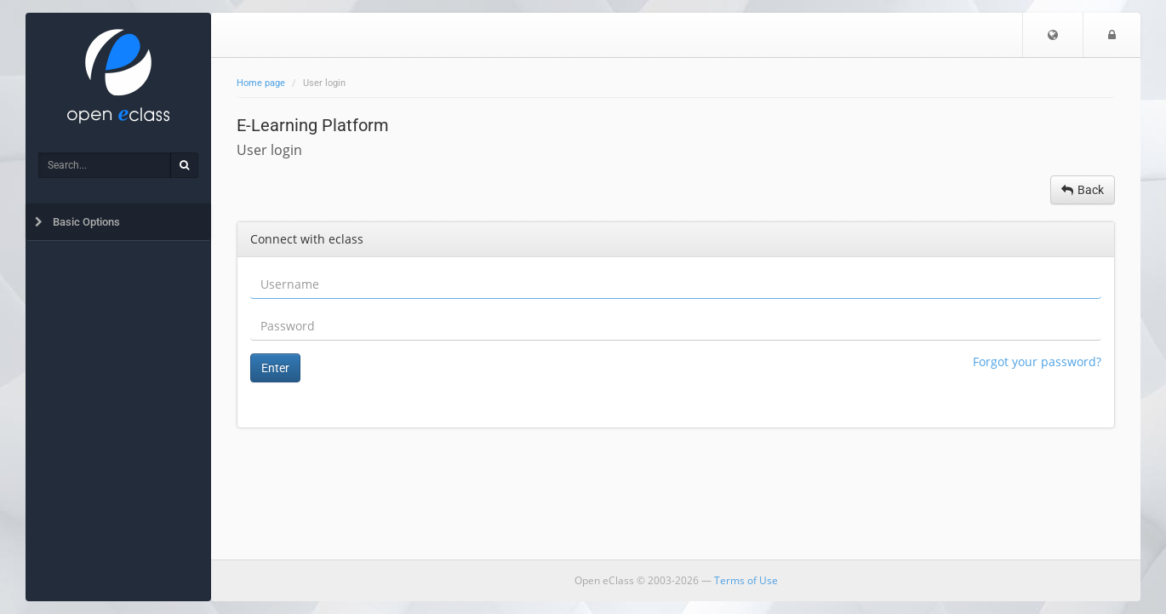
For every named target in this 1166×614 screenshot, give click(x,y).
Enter (275, 368)
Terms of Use (746, 580)
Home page (261, 83)
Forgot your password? (1037, 361)
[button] (1053, 35)
